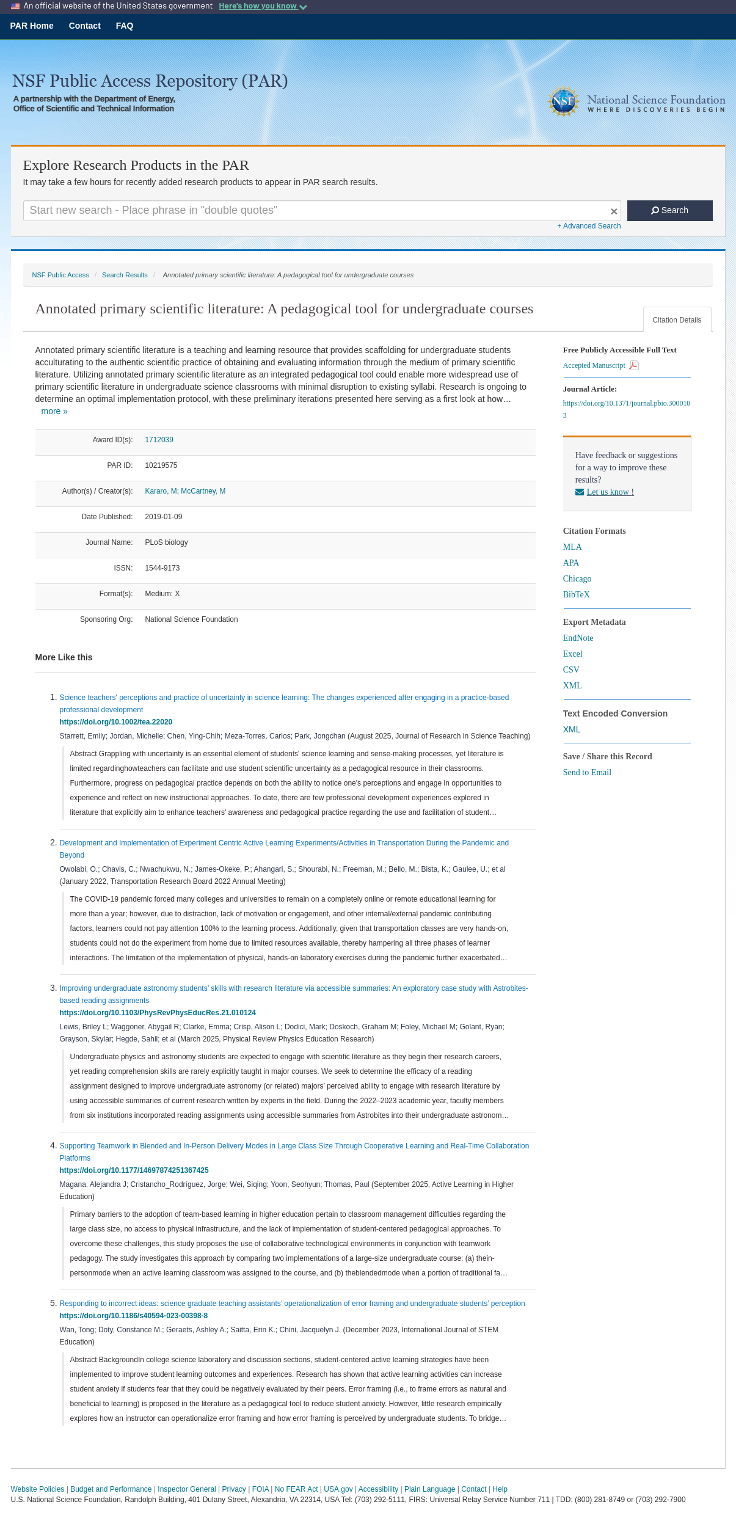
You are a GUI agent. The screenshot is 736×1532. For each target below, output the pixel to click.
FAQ (125, 26)
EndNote (578, 638)
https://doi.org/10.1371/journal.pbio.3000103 (627, 409)
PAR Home (32, 26)
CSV (571, 669)
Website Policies (38, 1489)
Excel (573, 653)
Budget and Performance (110, 1489)
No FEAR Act (296, 1489)
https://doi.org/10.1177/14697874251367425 (136, 1170)
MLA (572, 547)
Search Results (125, 275)
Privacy (234, 1489)
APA (571, 562)
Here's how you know (263, 5)
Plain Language (429, 1489)
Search (669, 210)
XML (572, 685)
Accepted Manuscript (601, 365)
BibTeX (576, 594)
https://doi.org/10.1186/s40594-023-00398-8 (136, 1315)
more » (55, 411)
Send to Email (587, 772)
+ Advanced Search (589, 226)
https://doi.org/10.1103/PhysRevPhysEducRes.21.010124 (160, 1013)
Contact (85, 26)
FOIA (260, 1489)
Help (500, 1489)
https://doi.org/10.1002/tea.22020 (118, 722)
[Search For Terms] (322, 210)
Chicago (577, 578)
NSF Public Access (60, 275)
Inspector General (187, 1489)
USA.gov (338, 1489)
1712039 (159, 440)
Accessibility (378, 1489)
